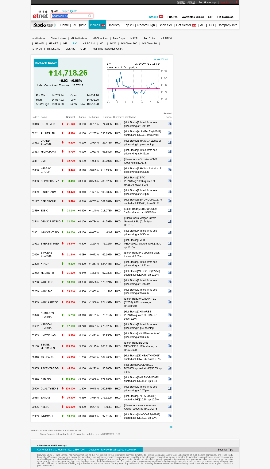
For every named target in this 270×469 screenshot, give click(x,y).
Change (82, 117)
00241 (35, 133)
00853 (35, 151)
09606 (35, 388)
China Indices (58, 38)
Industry (114, 25)
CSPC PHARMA (50, 181)
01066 (35, 170)
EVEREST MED (50, 243)
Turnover (107, 117)
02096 (35, 254)
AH (202, 25)
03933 (35, 335)
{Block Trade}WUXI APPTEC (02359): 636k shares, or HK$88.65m (140, 302)
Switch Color (229, 2)
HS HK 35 (36, 48)
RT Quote (79, 25)
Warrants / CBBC (193, 17)
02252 (35, 272)
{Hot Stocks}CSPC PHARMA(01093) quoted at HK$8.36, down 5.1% (139, 181)
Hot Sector (183, 25)
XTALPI (45, 263)
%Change (94, 117)
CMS (43, 160)
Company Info (227, 25)
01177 (35, 201)
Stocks (156, 17)
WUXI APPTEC (49, 302)
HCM (113, 43)
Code (35, 117)
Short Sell (165, 25)
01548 (35, 221)
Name (44, 117)
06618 (35, 357)
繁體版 (181, 2)
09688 (35, 397)
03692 (35, 326)
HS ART (53, 43)
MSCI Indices (100, 38)
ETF (210, 17)
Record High (146, 25)
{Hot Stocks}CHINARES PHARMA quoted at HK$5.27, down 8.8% (140, 315)
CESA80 (70, 48)
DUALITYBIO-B (49, 388)
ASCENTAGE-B (50, 368)
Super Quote (69, 11)
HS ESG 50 (53, 48)
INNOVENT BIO (50, 232)
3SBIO (44, 210)
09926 (35, 406)
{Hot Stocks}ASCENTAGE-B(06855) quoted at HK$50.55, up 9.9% (143, 368)
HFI (65, 43)
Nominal (70, 117)
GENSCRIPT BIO (51, 221)
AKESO (45, 406)
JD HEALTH (47, 357)
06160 (35, 346)
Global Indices (79, 38)
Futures (172, 17)
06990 (35, 379)
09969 (35, 416)
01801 (35, 232)
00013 (35, 124)
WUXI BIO (46, 291)
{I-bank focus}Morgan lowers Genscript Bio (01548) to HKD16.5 (140, 222)
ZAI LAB (45, 397)
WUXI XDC (47, 282)
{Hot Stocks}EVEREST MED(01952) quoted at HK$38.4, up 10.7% (142, 244)
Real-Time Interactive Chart (107, 48)
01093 (35, 181)
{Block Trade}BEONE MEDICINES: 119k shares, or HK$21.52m (140, 346)
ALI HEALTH (48, 133)
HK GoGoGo (225, 17)
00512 (35, 142)
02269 (35, 291)
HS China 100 (129, 43)
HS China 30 (149, 43)
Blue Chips (119, 38)
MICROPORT (48, 151)
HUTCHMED (48, 124)
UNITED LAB (48, 335)
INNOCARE (47, 416)
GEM (83, 48)
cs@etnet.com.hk (126, 449)
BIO (75, 43)
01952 (35, 243)
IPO (211, 25)
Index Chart (161, 59)
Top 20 (129, 25)
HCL (102, 43)
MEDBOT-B (47, 272)
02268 (35, 282)
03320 (35, 315)
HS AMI (39, 43)
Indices (95, 25)
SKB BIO (46, 379)
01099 (35, 192)
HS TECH (166, 38)
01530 (35, 210)
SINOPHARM (48, 192)
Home (64, 25)
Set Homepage (207, 2)
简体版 (191, 2)
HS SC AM (88, 43)
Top (170, 426)
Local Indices (38, 38)
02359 (35, 302)
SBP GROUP (48, 201)
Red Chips (149, 38)
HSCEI (134, 38)
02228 (35, 263)
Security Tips (225, 449)
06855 (35, 368)
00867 (35, 160)
